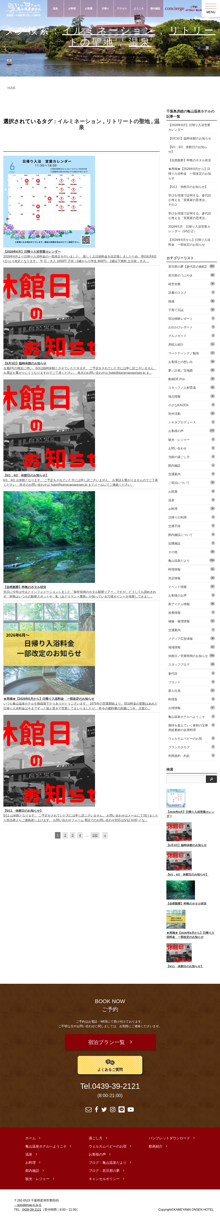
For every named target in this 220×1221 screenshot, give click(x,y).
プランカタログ (191, 747)
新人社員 (191, 690)
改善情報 (191, 612)
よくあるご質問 (110, 1065)
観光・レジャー (191, 439)
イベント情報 (191, 586)
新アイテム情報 (191, 604)
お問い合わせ (191, 448)
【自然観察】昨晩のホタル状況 (189, 160)
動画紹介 (156, 1147)
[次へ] (105, 835)
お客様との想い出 (191, 361)
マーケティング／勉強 (191, 353)
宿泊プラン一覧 (106, 1042)
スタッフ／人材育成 (191, 387)
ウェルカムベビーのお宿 (191, 738)
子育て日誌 (191, 310)
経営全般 (191, 284)
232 (95, 835)
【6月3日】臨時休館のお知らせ (189, 138)
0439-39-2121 (116, 1086)
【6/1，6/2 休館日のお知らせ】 (187, 149)
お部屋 (88, 8)
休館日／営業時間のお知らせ (191, 656)
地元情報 (191, 396)
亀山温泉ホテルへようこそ (191, 716)
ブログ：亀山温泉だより (108, 1163)
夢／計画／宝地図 (191, 370)
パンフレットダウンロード (169, 1139)
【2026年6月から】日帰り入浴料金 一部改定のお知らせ (189, 242)
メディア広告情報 (191, 638)
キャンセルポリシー (104, 1179)
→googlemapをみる (28, 1205)
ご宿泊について (191, 482)
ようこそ (139, 8)
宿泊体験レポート (191, 318)
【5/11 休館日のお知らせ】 (188, 186)
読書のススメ (191, 292)
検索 (169, 769)
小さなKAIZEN (191, 405)
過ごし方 (95, 1139)
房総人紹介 (191, 344)
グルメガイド (191, 335)
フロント (191, 682)
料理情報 (191, 569)
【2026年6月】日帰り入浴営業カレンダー (189, 127)
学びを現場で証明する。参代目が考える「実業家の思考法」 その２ (189, 200)
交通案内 (191, 474)
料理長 (191, 699)
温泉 (55, 8)
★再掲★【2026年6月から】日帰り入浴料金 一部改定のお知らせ (189, 173)
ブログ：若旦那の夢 (104, 1171)
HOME (11, 87)
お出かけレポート (191, 327)
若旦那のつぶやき (191, 275)
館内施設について (191, 534)
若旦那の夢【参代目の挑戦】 (191, 266)
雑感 (191, 301)
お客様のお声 (191, 595)
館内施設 (155, 8)
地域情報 (191, 647)
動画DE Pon (191, 379)
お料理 (72, 8)
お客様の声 (191, 431)
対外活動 (191, 413)
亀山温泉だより (191, 560)
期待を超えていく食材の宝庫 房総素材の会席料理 (191, 727)
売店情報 (191, 578)
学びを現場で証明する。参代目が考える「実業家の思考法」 (189, 216)
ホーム (30, 1139)
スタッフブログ (191, 664)
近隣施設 (191, 543)
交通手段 (191, 526)
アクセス (122, 8)
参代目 (191, 673)
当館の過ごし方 (191, 457)
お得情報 (191, 708)
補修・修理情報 (191, 621)
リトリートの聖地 (128, 121)
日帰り (105, 8)
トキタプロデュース (191, 422)
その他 (191, 552)
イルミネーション (108, 30)
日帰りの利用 (191, 517)
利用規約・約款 (191, 755)
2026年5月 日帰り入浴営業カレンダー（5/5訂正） (189, 229)
